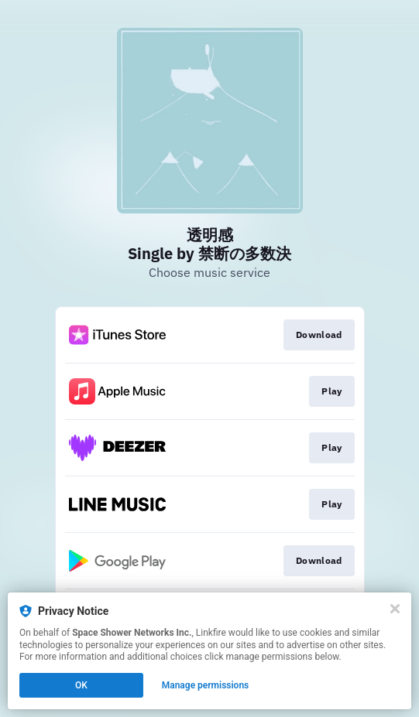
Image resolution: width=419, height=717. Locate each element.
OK (81, 685)
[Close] (395, 608)
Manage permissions (205, 685)
